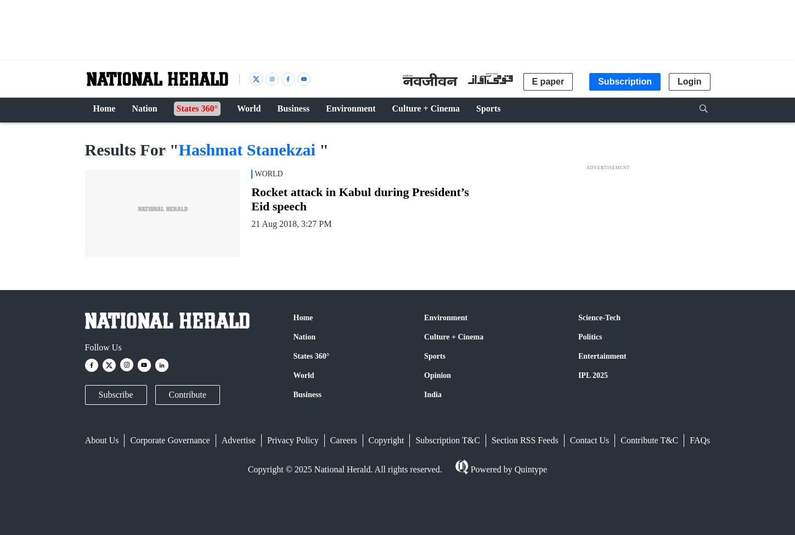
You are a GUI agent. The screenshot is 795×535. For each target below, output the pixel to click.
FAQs (700, 440)
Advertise (239, 440)
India (433, 395)
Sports (435, 356)
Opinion (437, 375)
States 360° (312, 356)
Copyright (386, 440)
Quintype (530, 469)
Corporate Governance (170, 440)
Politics (590, 337)
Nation (304, 337)
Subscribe (116, 394)
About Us (102, 440)
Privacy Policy (293, 440)
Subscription (625, 81)
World (304, 375)
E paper (548, 81)
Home (303, 318)
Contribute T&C (649, 440)
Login (690, 81)
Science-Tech (599, 318)
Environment (445, 318)
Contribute (187, 394)
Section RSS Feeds (525, 440)
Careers (343, 440)
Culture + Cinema (453, 337)
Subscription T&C (447, 440)
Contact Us (590, 440)
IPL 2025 (593, 375)
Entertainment (602, 356)
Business (308, 395)
